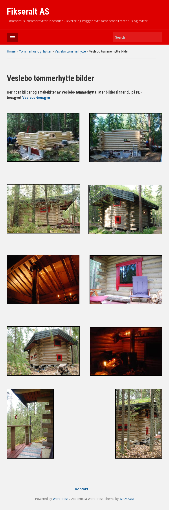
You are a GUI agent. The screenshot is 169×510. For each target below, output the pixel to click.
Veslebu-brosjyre (36, 97)
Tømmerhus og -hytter (35, 51)
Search (156, 37)
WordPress (60, 499)
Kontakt (81, 489)
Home (11, 51)
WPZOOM (126, 499)
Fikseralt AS (28, 11)
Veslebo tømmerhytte (70, 51)
